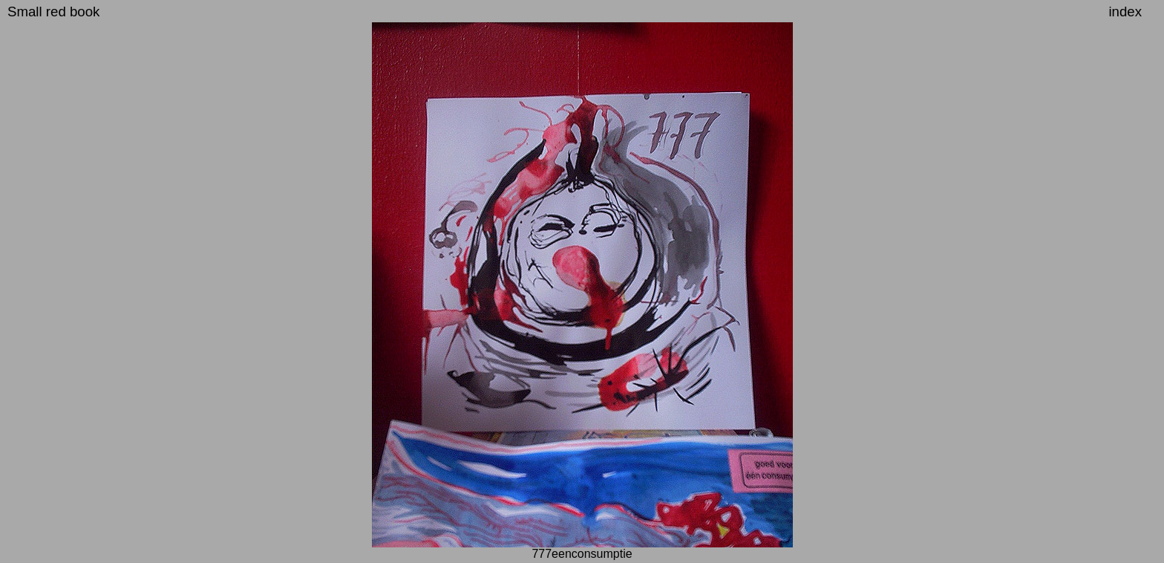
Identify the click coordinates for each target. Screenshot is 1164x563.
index (1125, 11)
